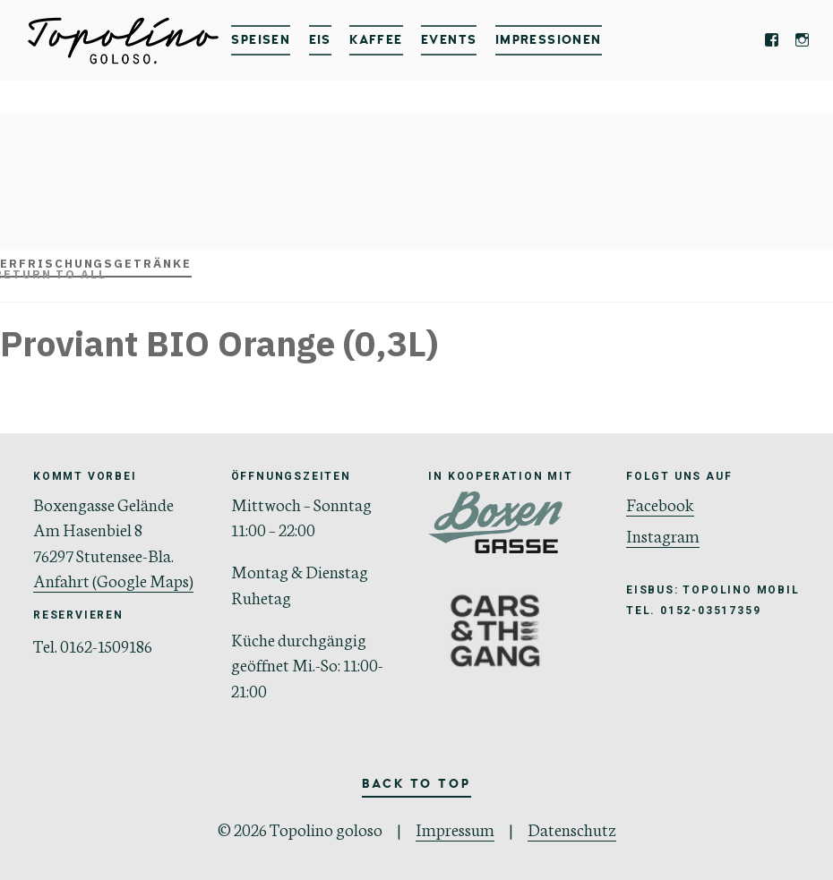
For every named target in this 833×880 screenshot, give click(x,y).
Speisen (260, 39)
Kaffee (375, 39)
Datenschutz (572, 828)
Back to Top (416, 783)
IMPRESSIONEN (548, 39)
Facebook (660, 503)
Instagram (663, 535)
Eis (320, 39)
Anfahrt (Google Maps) (113, 580)
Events (449, 39)
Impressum (455, 828)
